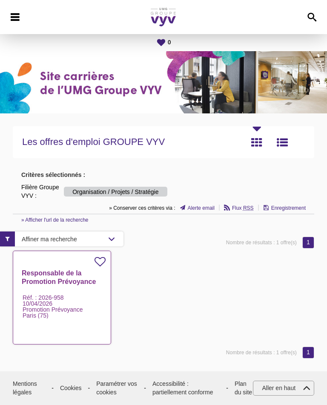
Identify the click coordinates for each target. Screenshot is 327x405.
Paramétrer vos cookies (116, 388)
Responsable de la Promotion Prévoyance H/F (59, 281)
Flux (243, 208)
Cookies (71, 388)
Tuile (256, 142)
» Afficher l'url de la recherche (55, 220)
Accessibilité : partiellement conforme (182, 388)
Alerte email (201, 208)
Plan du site (243, 388)
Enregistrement (288, 208)
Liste (282, 142)
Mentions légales (25, 388)
